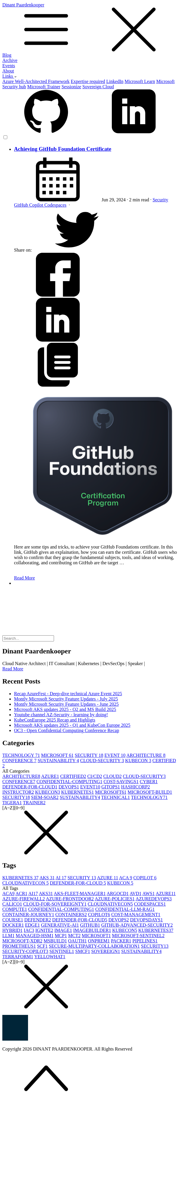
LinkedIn (114, 81)
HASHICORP (135, 786)
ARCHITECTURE (146, 755)
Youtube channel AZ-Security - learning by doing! (61, 714)
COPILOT (144, 877)
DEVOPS (68, 786)
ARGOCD (118, 893)
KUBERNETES (77, 792)
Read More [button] (12, 668)
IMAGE (63, 930)
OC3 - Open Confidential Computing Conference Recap (66, 730)
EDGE (32, 925)
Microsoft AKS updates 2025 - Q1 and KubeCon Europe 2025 (72, 725)
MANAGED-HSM (35, 935)
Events (8, 65)
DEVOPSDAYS (146, 919)
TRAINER (34, 802)
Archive (10, 60)
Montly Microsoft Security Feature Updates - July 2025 (66, 698)
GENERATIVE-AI (60, 925)
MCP (61, 935)
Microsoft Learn (140, 81)
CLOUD (112, 776)
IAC (29, 930)
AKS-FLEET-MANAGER (80, 893)
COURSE (12, 919)
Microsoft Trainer (43, 86)
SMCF (82, 951)
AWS (148, 893)
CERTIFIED (73, 776)
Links (9, 76)
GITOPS (110, 786)
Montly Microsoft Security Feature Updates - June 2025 (66, 704)
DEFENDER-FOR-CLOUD (29, 786)
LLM (8, 935)
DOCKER (13, 925)
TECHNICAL (115, 797)
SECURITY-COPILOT (25, 951)
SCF (42, 946)
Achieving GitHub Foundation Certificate (62, 149)
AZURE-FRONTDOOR (70, 898)
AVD (136, 893)
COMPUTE (14, 909)
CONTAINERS (71, 914)
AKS (47, 877)
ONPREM (99, 940)
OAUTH (77, 940)
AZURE (50, 776)
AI (60, 877)
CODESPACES (150, 904)
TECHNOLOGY (21, 755)
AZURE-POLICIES (115, 898)
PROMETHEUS (19, 946)
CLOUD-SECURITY (102, 760)
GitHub (21, 205)
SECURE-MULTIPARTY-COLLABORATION (94, 946)
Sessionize (71, 86)
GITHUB (90, 925)
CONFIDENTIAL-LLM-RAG (125, 909)
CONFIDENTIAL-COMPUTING (69, 781)
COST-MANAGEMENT (135, 914)
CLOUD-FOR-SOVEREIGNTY (55, 904)
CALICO (12, 904)
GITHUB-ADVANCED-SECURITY (137, 925)
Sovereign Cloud (98, 86)
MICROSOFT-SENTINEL (138, 935)
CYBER (149, 781)
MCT (74, 935)
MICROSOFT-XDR (22, 940)
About (8, 70)
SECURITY (89, 755)
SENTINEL (61, 951)
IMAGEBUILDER (92, 930)
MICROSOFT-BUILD (150, 792)
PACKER (121, 940)
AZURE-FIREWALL (23, 898)
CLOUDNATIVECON (25, 882)
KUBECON (138, 760)
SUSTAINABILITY (58, 760)
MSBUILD (55, 940)
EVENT (115, 755)
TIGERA (12, 802)
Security (160, 199)
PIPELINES (145, 940)
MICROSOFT (57, 755)
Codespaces (55, 205)
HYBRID (12, 930)
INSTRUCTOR (18, 792)
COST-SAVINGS (121, 781)
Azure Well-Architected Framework (35, 81)
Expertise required (88, 81)
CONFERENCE (19, 760)
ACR (21, 893)
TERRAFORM (17, 956)
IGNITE (44, 930)
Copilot (36, 205)
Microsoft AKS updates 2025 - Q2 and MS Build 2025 (65, 709)
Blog (6, 55)
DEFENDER (37, 919)
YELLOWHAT (49, 956)
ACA (125, 877)
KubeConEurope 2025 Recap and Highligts (54, 719)
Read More (24, 577)
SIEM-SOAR (44, 797)
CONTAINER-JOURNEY (28, 914)
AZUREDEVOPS (153, 898)
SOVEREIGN (105, 951)
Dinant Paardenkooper (90, 27)
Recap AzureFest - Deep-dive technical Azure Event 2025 (68, 693)
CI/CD (94, 776)
